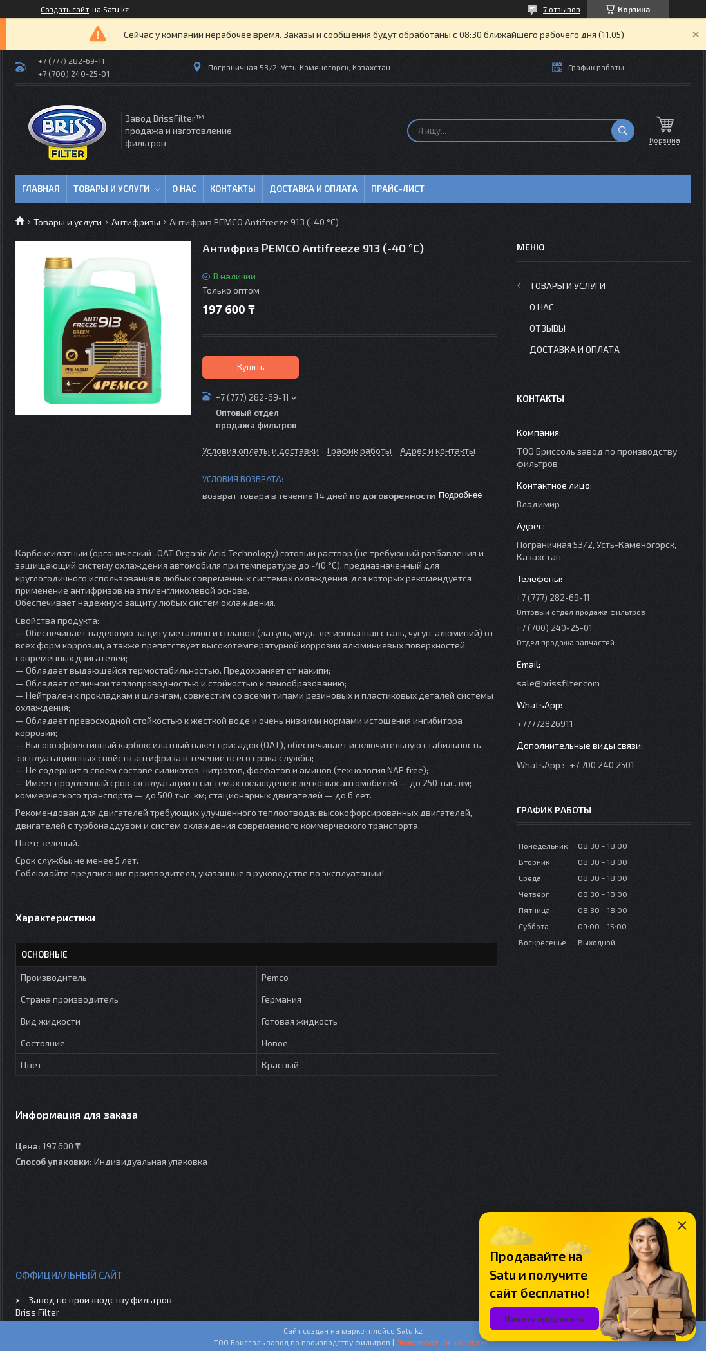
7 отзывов (561, 9)
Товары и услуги (111, 189)
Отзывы (548, 328)
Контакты (233, 189)
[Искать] (622, 130)
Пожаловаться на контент (444, 1341)
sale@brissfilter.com (558, 682)
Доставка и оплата (313, 189)
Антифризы (135, 221)
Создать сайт (65, 9)
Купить (251, 367)
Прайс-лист (398, 189)
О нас (184, 189)
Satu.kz (410, 1330)
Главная (41, 189)
